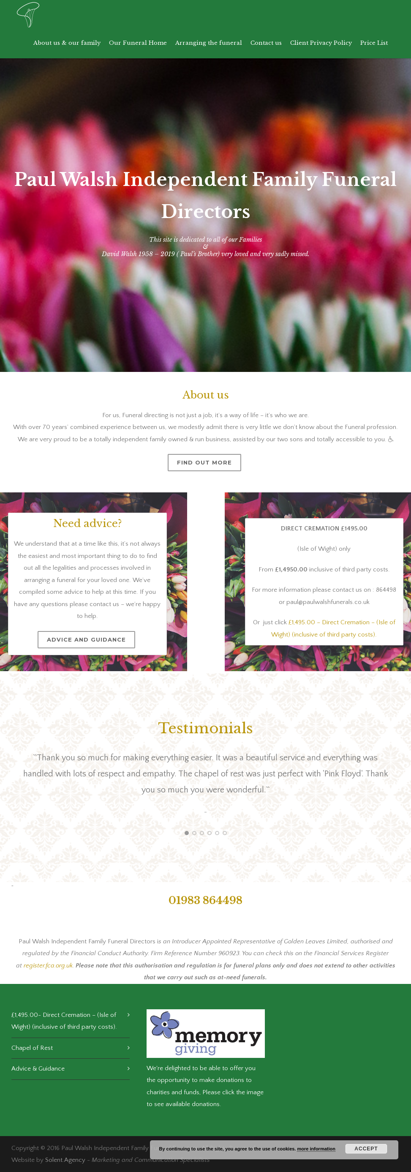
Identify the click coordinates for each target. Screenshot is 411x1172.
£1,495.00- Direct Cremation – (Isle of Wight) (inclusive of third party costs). (64, 1021)
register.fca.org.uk (48, 965)
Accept (366, 1149)
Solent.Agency (65, 1160)
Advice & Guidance (38, 1068)
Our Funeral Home (138, 42)
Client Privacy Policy (321, 42)
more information (316, 1148)
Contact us (266, 42)
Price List (374, 42)
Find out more (204, 462)
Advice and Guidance (85, 639)
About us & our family (67, 42)
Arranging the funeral (208, 42)
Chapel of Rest (32, 1048)
